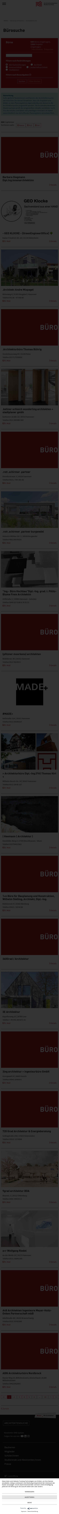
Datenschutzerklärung (33, 1511)
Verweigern (29, 1492)
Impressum (23, 1511)
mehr (29, 1503)
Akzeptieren (29, 1497)
